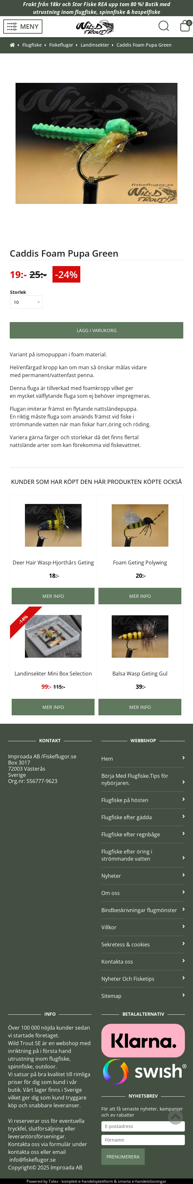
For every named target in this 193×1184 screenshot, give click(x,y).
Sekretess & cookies (143, 944)
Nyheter (143, 875)
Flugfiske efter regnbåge (143, 834)
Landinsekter (95, 45)
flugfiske (85, 12)
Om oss (143, 893)
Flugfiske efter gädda (143, 817)
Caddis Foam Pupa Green (144, 45)
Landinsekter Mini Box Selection (53, 673)
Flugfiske (32, 45)
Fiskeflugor (61, 45)
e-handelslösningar (149, 1181)
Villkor (143, 927)
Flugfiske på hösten (143, 800)
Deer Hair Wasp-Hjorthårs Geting (53, 562)
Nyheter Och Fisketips (143, 978)
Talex (53, 1181)
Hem (143, 758)
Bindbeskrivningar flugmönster (143, 910)
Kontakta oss (143, 961)
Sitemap (143, 996)
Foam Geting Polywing (140, 562)
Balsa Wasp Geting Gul (139, 673)
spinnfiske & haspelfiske (129, 12)
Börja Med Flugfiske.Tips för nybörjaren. (143, 779)
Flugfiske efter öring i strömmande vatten (143, 855)
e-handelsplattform (95, 1181)
